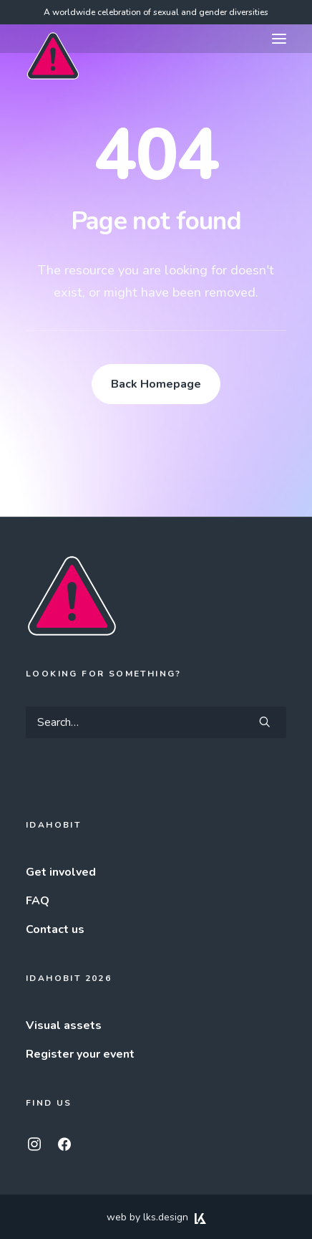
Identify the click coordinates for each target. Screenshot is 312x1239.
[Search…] (156, 722)
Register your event (80, 1054)
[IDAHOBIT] (53, 39)
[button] (279, 38)
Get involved (61, 872)
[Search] (156, 722)
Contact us (55, 929)
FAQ (37, 901)
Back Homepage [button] (156, 384)
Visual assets (64, 1025)
